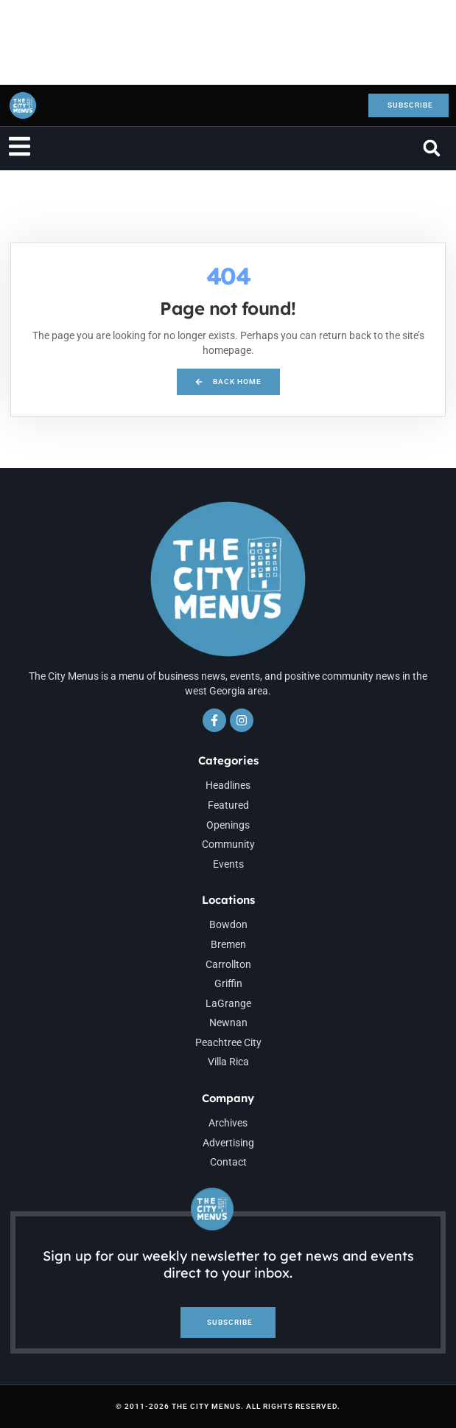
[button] (432, 148)
